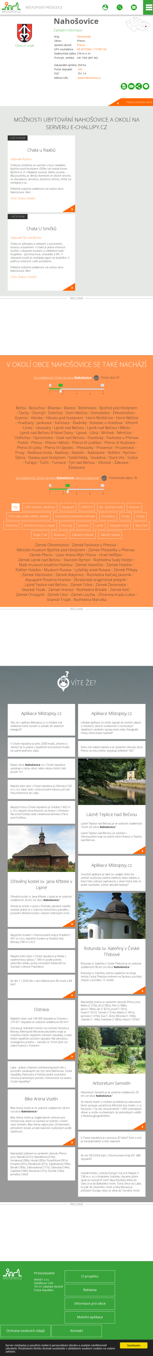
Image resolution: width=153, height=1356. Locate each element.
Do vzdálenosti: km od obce (62, 378)
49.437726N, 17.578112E (92, 49)
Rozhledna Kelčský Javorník (109, 574)
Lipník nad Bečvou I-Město (108, 427)
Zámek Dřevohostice (52, 544)
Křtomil (132, 422)
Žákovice (121, 462)
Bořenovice (87, 407)
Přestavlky (85, 447)
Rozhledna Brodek (92, 589)
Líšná (94, 432)
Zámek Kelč (119, 589)
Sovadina (98, 457)
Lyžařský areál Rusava (92, 569)
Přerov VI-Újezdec (58, 447)
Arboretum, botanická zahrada (75, 516)
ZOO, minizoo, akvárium (39, 507)
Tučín (44, 462)
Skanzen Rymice (77, 559)
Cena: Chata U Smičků (23, 277)
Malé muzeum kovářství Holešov (45, 564)
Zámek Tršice (81, 584)
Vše (15, 507)
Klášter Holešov (28, 569)
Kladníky (80, 422)
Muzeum (59, 535)
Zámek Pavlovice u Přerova (94, 544)
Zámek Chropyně (30, 594)
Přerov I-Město (57, 442)
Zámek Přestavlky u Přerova (111, 549)
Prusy (19, 452)
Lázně (99, 525)
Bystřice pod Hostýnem (118, 407)
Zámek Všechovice (37, 574)
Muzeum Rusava (57, 569)
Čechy (24, 412)
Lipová (81, 432)
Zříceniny (11, 525)
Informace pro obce (90, 1303)
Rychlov (129, 452)
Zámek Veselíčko (89, 564)
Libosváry (43, 427)
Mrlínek (107, 432)
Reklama (90, 1290)
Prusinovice (125, 447)
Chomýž (38, 412)
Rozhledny (108, 516)
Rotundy (66, 525)
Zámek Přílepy (125, 569)
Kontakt (76, 1330)
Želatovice (76, 467)
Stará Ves (116, 457)
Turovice (59, 462)
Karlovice (62, 422)
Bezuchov (37, 407)
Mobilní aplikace (90, 1317)
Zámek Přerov (41, 554)
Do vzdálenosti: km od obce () (57, 478)
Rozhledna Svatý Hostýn (113, 559)
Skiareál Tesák (33, 589)
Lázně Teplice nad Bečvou (46, 584)
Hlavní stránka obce (139, 102)
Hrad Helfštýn (110, 554)
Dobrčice (55, 412)
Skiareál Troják (59, 599)
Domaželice (100, 412)
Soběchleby (78, 457)
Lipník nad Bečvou (69, 427)
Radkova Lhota (40, 452)
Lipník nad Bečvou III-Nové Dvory (46, 432)
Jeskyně (84, 525)
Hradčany (26, 422)
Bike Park (141, 525)
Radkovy (62, 452)
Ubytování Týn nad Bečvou (26, 237)
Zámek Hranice (60, 589)
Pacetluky (95, 437)
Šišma (20, 457)
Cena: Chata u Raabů (22, 198)
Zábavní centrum (83, 535)
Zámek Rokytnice (69, 574)
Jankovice (44, 422)
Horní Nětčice (127, 417)
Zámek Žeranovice (111, 584)
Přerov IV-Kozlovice (120, 442)
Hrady (125, 516)
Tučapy (31, 462)
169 (80, 69)
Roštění (114, 452)
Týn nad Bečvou (82, 462)
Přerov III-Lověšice (86, 442)
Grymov (21, 417)
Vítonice (104, 462)
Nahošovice (76, 21)
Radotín (78, 452)
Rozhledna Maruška (90, 599)
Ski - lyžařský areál (110, 507)
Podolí (23, 442)
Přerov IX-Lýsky (29, 447)
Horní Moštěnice (99, 417)
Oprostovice (43, 437)
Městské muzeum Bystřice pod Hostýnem (51, 549)
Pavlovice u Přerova (122, 437)
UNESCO (87, 507)
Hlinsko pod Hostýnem (64, 417)
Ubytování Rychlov (21, 159)
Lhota (28, 427)
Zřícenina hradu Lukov (116, 594)
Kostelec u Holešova (106, 422)
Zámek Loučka (83, 594)
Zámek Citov (57, 594)
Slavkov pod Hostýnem (47, 457)
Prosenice (104, 447)
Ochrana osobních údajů (25, 1330)
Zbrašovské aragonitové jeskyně (100, 579)
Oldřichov (22, 437)
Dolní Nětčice (76, 412)
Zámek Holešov (119, 564)
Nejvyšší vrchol (119, 525)
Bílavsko (54, 407)
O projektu (89, 1276)
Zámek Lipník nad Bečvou (39, 559)
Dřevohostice (123, 412)
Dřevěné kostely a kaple (39, 525)
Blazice (69, 407)
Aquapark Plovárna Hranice (48, 579)
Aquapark (68, 507)
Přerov (81, 45)
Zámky (140, 516)
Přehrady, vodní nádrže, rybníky (28, 516)
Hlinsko (37, 417)
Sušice (132, 457)
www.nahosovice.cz (89, 77)
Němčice (124, 432)
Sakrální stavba (110, 535)
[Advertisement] (76, 327)
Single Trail (40, 535)
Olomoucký (84, 36)
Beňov (21, 407)
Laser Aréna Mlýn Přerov (76, 554)
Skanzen (134, 507)
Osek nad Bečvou (70, 437)
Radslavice (96, 452)
